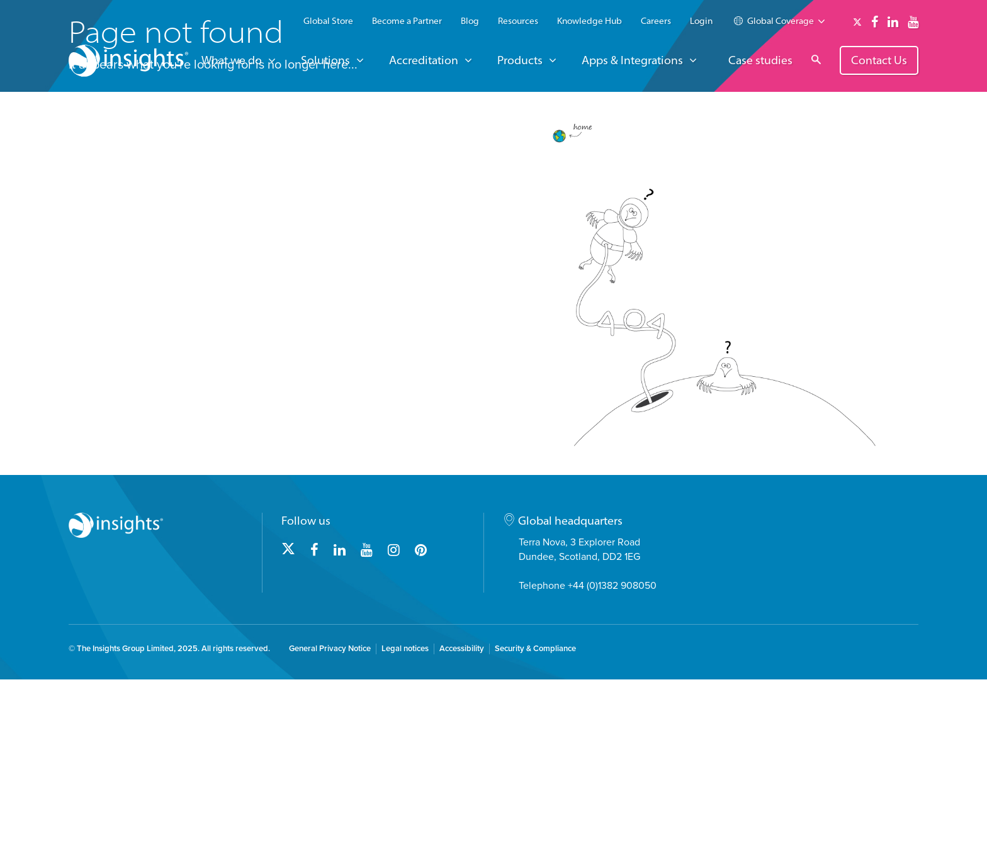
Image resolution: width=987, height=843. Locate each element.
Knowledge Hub (589, 20)
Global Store (328, 20)
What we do (231, 60)
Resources (518, 20)
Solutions (325, 60)
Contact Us (879, 60)
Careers (656, 20)
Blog (470, 20)
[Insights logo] (128, 63)
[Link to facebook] (874, 22)
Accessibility (461, 812)
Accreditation (423, 60)
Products (520, 60)
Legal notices (405, 812)
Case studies (760, 60)
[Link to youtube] (913, 22)
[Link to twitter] (857, 22)
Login (701, 20)
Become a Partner (407, 20)
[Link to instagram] (394, 714)
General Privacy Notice (330, 812)
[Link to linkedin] (893, 22)
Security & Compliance (535, 812)
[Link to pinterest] (421, 714)
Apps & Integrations (632, 60)
